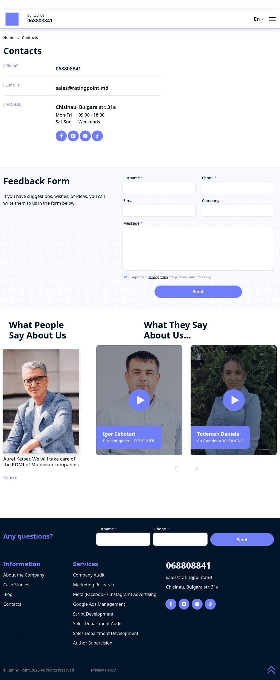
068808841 (40, 20)
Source (10, 478)
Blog (8, 594)
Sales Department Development (105, 633)
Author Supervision (92, 643)
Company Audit (89, 575)
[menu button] (272, 19)
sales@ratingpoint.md (82, 88)
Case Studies (16, 585)
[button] (176, 468)
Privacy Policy (103, 670)
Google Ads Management (99, 604)
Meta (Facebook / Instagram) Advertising (114, 594)
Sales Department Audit (97, 623)
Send (242, 540)
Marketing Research (93, 585)
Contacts (12, 604)
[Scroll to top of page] (271, 670)
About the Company (23, 575)
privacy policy (158, 277)
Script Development (93, 614)
